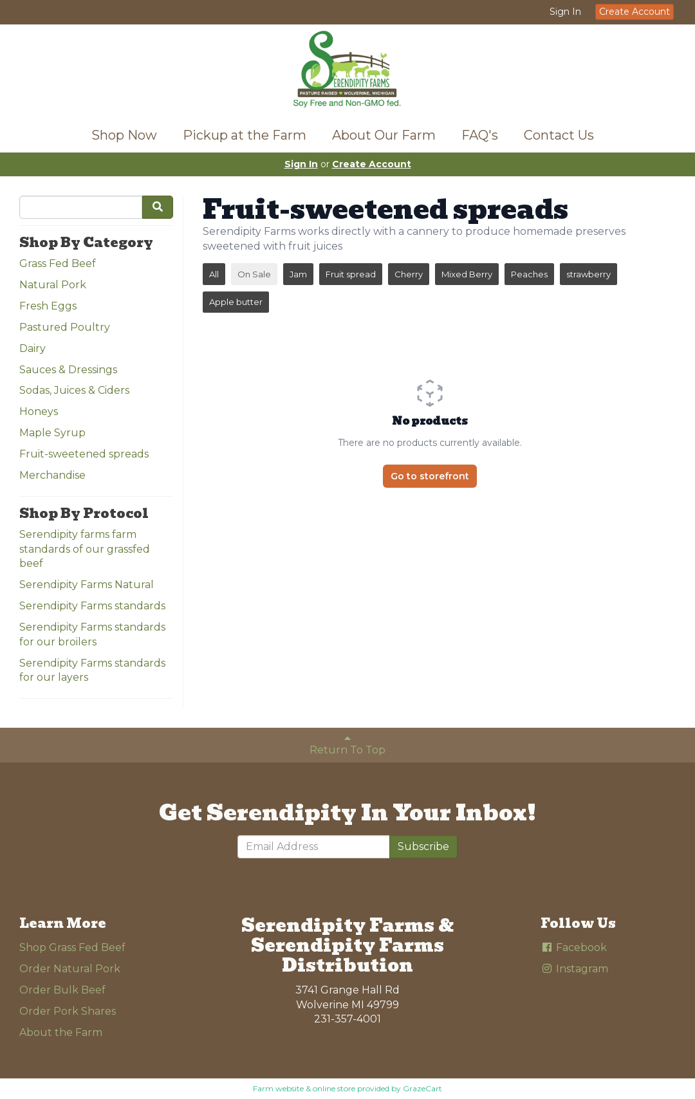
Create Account (634, 11)
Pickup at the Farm (244, 135)
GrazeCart (422, 1088)
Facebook (574, 947)
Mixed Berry (466, 274)
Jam (298, 274)
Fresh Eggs (48, 306)
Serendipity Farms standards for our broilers (92, 634)
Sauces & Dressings (68, 370)
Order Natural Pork (69, 969)
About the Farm (60, 1032)
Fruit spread (351, 274)
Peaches (529, 274)
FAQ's (479, 135)
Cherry (408, 274)
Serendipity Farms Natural (86, 584)
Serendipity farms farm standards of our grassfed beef (84, 549)
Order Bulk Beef (62, 990)
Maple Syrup (52, 433)
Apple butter (236, 302)
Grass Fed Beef (57, 263)
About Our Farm (384, 135)
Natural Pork (52, 285)
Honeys (38, 411)
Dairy (32, 348)
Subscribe (423, 846)
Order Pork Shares (67, 1011)
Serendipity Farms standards (92, 606)
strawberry (588, 274)
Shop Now (124, 135)
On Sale (254, 274)
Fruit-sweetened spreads (84, 454)
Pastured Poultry (64, 327)
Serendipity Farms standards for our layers (92, 670)
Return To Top (347, 744)
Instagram (574, 969)
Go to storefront (430, 476)
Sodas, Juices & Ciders (74, 390)
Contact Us (559, 135)
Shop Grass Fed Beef (72, 947)
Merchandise (52, 475)
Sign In (565, 11)
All (214, 274)
